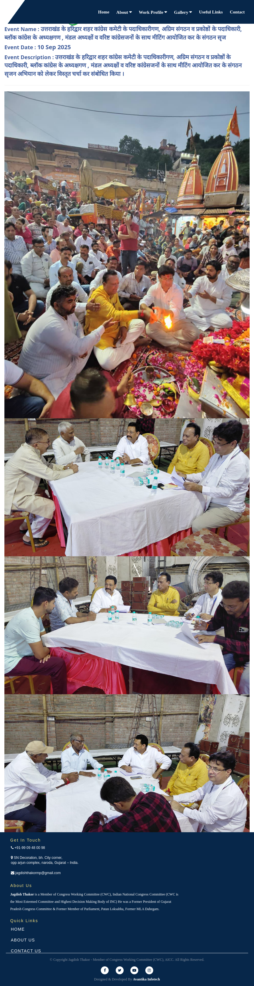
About (122, 12)
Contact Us (26, 951)
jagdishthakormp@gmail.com (36, 873)
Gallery (181, 12)
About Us (23, 940)
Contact (237, 12)
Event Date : (37, 47)
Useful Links (211, 12)
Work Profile (151, 12)
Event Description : (123, 65)
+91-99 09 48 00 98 (28, 848)
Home (103, 12)
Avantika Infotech (146, 979)
